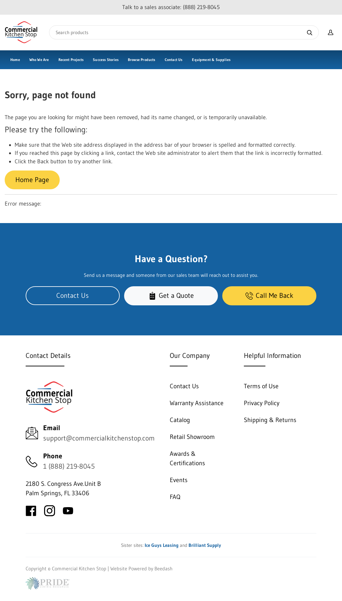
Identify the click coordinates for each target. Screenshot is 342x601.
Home (15, 59)
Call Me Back (269, 295)
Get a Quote (171, 295)
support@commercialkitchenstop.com (99, 438)
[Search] (184, 32)
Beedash (163, 568)
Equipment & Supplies (211, 59)
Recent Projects (71, 59)
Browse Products (141, 59)
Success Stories (105, 59)
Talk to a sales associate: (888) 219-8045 (171, 7)
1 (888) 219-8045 (69, 466)
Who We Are (39, 59)
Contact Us (174, 59)
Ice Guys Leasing (162, 545)
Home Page (32, 180)
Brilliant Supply (205, 545)
